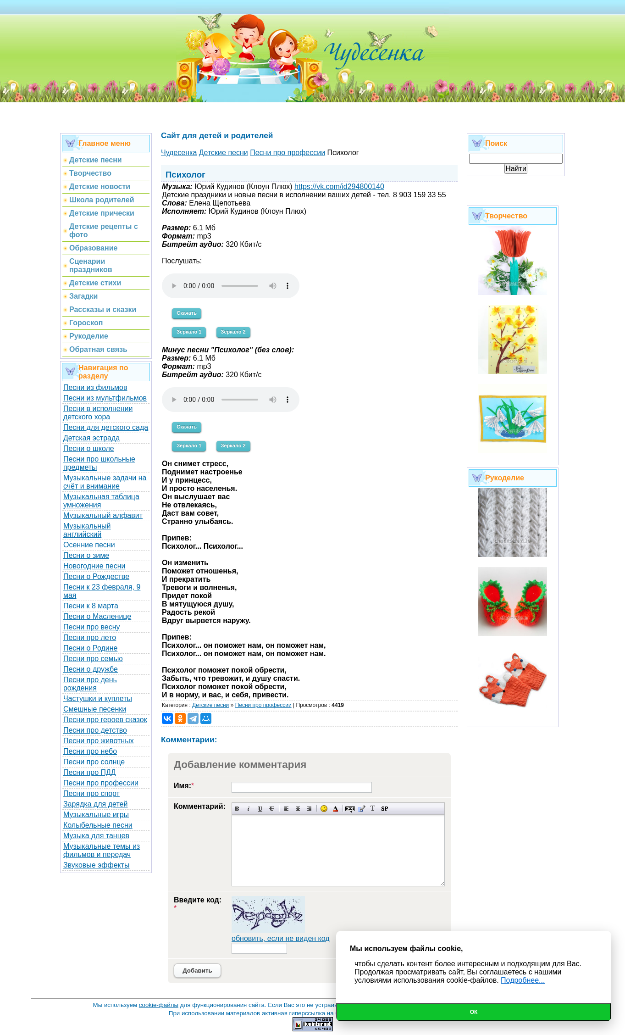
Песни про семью (93, 658)
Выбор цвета (335, 808)
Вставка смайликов (324, 808)
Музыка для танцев (96, 836)
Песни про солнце (94, 762)
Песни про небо (90, 751)
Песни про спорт (91, 793)
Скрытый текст (350, 808)
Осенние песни (89, 545)
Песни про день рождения (90, 684)
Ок (474, 1012)
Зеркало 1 (189, 331)
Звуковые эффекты (96, 865)
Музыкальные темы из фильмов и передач (101, 850)
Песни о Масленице (97, 616)
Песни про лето (89, 637)
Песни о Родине (90, 648)
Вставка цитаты (361, 808)
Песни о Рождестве (96, 576)
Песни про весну (91, 627)
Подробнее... (523, 980)
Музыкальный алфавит (103, 515)
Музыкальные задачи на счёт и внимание (105, 482)
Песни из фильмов (95, 387)
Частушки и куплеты (97, 698)
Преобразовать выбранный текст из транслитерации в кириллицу (373, 808)
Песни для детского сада (105, 427)
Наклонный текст (248, 808)
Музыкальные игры (96, 814)
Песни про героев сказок (105, 719)
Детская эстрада (91, 438)
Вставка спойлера (384, 808)
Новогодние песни (94, 566)
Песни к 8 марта (90, 606)
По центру (298, 808)
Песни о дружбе (90, 669)
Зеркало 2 (233, 331)
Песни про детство (95, 730)
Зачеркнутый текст (271, 808)
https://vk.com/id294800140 (339, 186)
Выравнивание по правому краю (309, 808)
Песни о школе (88, 448)
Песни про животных (98, 741)
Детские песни (210, 705)
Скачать (187, 313)
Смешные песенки (94, 709)
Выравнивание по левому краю (286, 808)
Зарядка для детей (95, 804)
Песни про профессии (100, 783)
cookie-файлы (158, 1005)
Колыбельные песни (98, 825)
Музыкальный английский (87, 530)
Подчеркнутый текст (260, 808)
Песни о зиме (86, 555)
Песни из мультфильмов (105, 398)
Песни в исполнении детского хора (98, 413)
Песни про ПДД (89, 772)
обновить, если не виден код (281, 938)
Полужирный (237, 808)
